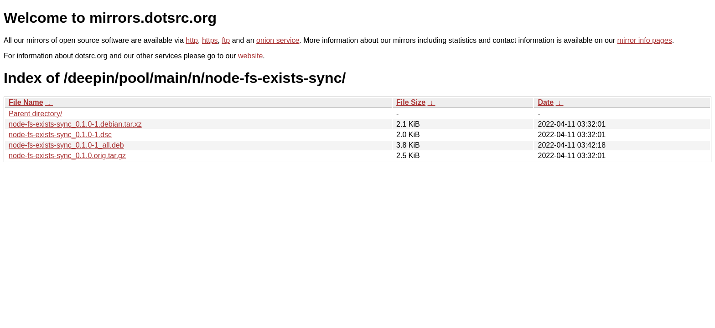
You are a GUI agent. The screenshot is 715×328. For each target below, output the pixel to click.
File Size (410, 102)
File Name (26, 102)
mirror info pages (644, 40)
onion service (277, 40)
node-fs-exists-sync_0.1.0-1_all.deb (66, 145)
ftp (226, 40)
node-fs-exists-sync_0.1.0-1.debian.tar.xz (75, 124)
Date (546, 102)
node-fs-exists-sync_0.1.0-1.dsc (60, 134)
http (192, 40)
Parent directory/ (35, 114)
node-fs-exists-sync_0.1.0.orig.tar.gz (67, 155)
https (210, 40)
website (250, 56)
